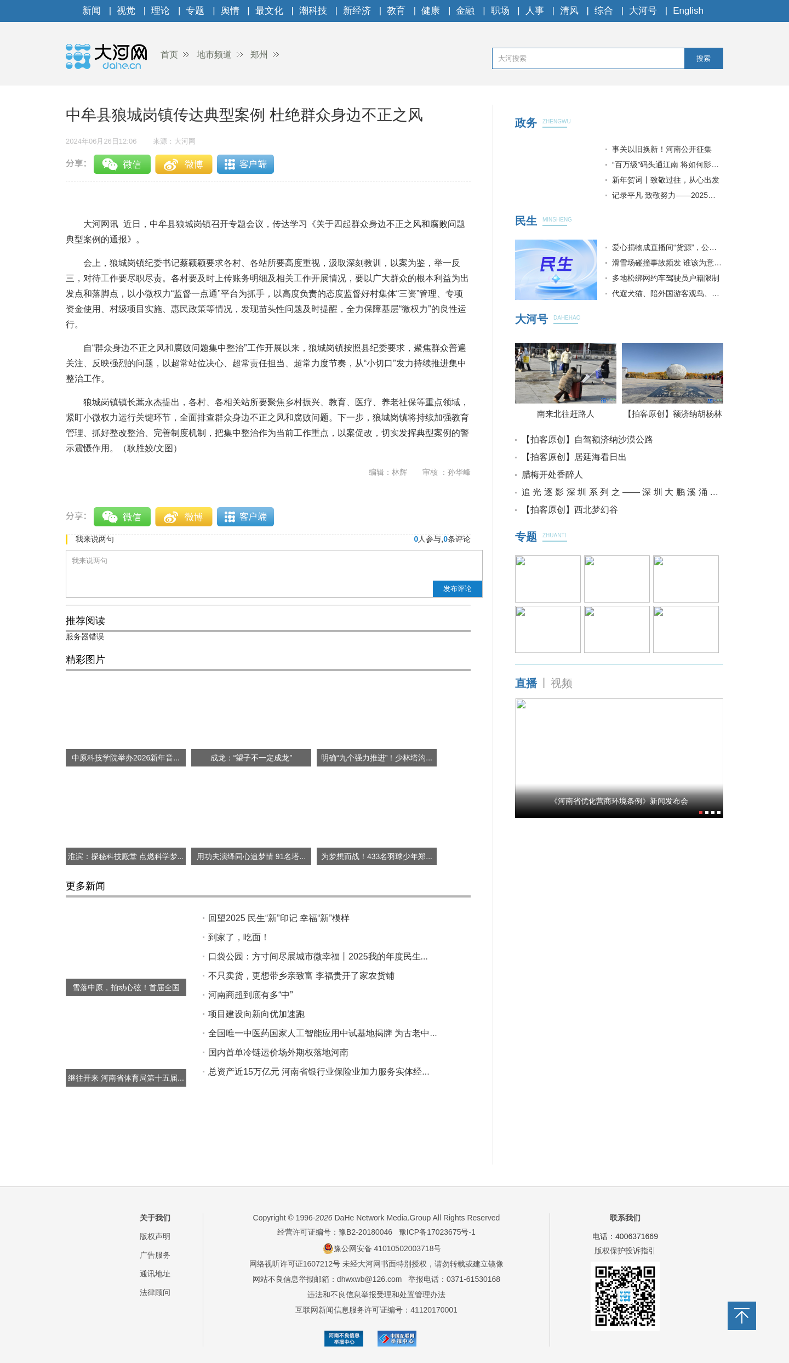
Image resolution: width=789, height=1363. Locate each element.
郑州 (259, 54)
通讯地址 (155, 1273)
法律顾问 (155, 1292)
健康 (430, 10)
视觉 (126, 10)
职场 (500, 10)
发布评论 (457, 588)
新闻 (91, 10)
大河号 (643, 10)
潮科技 (313, 10)
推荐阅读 (85, 620)
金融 (465, 10)
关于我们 (155, 1217)
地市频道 (214, 54)
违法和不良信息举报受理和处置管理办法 (376, 1294)
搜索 (703, 58)
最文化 (269, 10)
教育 (396, 10)
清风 (569, 10)
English (688, 10)
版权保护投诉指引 (625, 1250)
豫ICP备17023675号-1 (437, 1232)
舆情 (230, 10)
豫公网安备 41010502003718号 (382, 1248)
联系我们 (625, 1217)
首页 (169, 54)
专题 (195, 10)
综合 (603, 10)
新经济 (357, 10)
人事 (534, 10)
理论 (160, 10)
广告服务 (155, 1255)
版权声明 (155, 1236)
